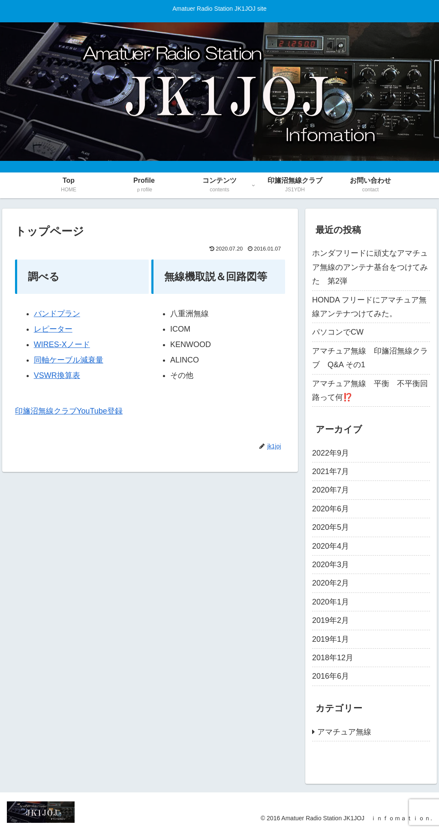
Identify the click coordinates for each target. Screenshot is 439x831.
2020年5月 (330, 527)
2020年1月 (330, 602)
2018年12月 (332, 657)
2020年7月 (330, 490)
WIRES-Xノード (62, 344)
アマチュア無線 (344, 732)
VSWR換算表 (57, 375)
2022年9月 (330, 453)
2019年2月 (330, 620)
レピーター (53, 329)
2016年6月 (330, 676)
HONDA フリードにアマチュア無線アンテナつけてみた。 (369, 307)
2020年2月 (330, 583)
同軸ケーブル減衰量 (68, 360)
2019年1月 (330, 639)
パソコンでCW (338, 332)
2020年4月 (330, 546)
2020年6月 (330, 509)
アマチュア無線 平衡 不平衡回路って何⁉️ (370, 390)
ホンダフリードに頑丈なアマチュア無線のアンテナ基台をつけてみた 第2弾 (370, 267)
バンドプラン (57, 313)
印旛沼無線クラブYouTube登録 (69, 411)
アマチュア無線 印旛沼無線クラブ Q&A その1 (370, 358)
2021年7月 (330, 471)
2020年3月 (330, 564)
